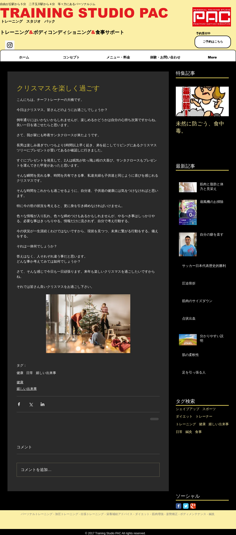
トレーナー (204, 416)
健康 (20, 373)
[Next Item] (221, 101)
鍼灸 (188, 432)
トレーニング (186, 424)
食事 (198, 432)
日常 (29, 373)
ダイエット (184, 416)
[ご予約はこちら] (213, 42)
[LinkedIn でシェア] (42, 404)
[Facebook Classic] (178, 506)
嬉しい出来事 (46, 373)
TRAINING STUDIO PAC (84, 13)
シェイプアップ (187, 409)
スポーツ (209, 409)
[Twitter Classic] (186, 506)
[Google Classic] (193, 506)
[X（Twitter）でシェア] (30, 404)
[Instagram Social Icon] (9, 45)
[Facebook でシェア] (19, 404)
